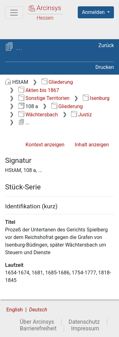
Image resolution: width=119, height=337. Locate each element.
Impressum (85, 328)
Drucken (105, 67)
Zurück (106, 45)
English (14, 310)
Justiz (81, 115)
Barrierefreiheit (38, 328)
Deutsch (38, 310)
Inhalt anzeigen (92, 145)
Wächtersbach (38, 115)
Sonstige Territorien (43, 98)
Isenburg (96, 98)
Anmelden (94, 12)
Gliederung (57, 82)
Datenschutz (84, 322)
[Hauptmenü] (14, 12)
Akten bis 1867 (38, 90)
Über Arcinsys (37, 322)
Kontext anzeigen (44, 145)
